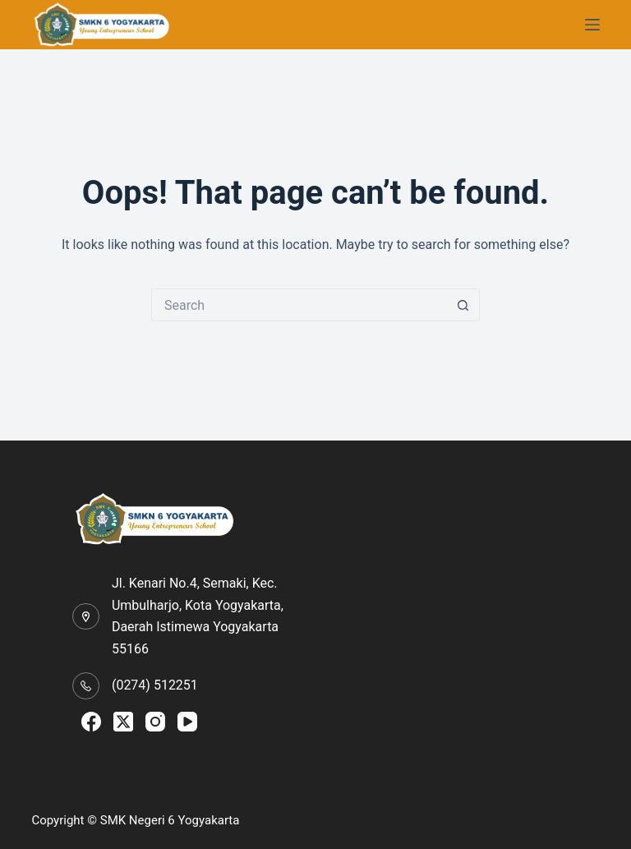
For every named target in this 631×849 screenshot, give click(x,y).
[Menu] (592, 24)
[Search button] (463, 304)
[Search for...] (299, 304)
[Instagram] (155, 721)
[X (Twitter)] (123, 721)
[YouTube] (187, 721)
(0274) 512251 (155, 685)
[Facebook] (91, 721)
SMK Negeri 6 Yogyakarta (170, 820)
